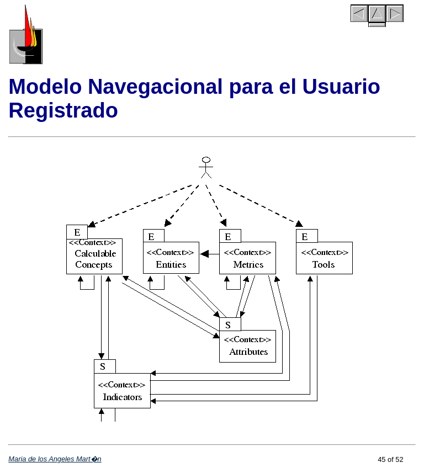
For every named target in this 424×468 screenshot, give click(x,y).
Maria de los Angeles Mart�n (54, 459)
